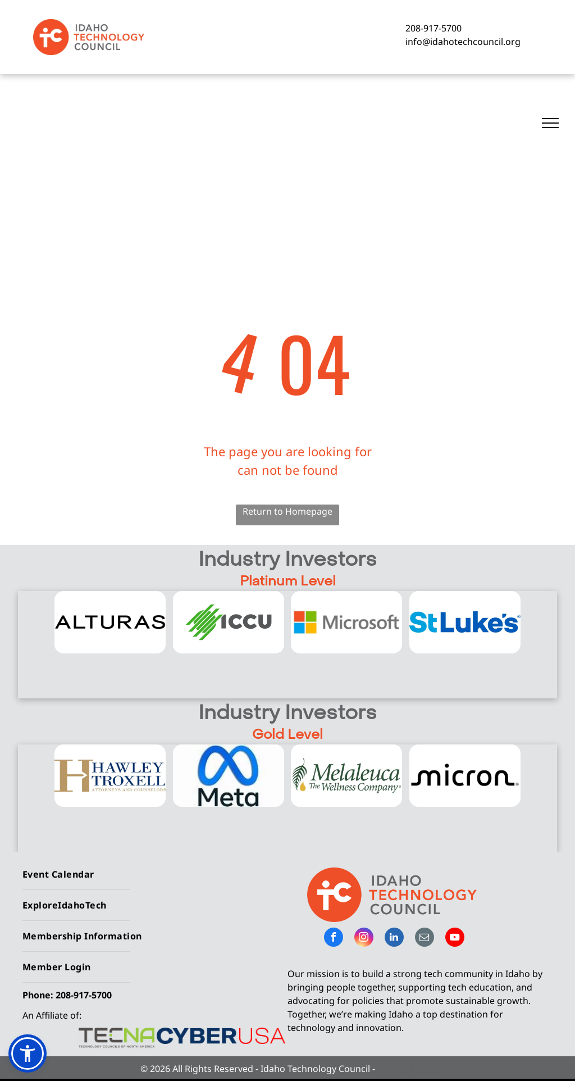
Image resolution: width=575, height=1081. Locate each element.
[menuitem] (150, 874)
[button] (27, 1053)
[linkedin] (394, 939)
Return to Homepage (287, 511)
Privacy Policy (406, 1068)
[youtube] (454, 939)
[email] (424, 939)
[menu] (550, 123)
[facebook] (333, 939)
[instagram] (363, 939)
